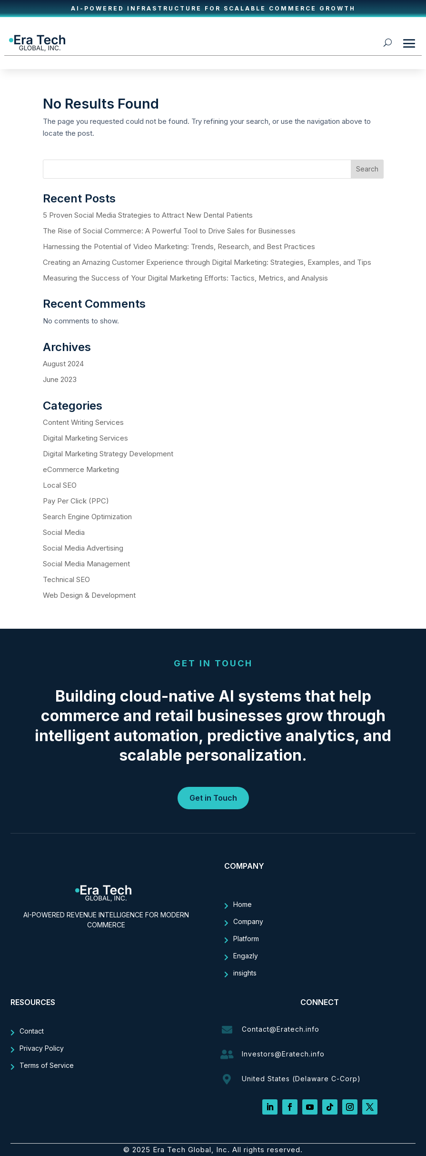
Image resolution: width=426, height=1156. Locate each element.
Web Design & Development (89, 595)
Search (367, 169)
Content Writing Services (83, 422)
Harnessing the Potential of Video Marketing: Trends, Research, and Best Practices (180, 246)
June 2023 (60, 379)
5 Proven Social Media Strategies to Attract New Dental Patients (148, 215)
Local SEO (60, 485)
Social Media (64, 532)
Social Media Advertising (83, 548)
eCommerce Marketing (81, 469)
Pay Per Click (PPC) (76, 500)
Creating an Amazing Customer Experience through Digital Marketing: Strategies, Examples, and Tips (208, 262)
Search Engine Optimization (87, 516)
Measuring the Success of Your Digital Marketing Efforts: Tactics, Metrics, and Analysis (186, 277)
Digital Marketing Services (85, 437)
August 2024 (63, 363)
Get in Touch (213, 798)
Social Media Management (86, 563)
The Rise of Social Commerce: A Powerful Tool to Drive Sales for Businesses (170, 230)
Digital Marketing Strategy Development (108, 453)
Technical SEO (66, 579)
